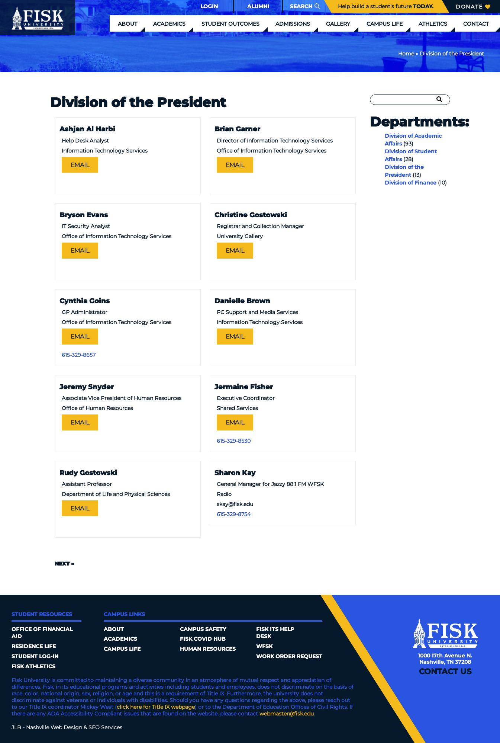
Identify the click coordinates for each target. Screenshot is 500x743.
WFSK (264, 646)
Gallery (338, 23)
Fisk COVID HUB (203, 638)
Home (406, 53)
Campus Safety (203, 629)
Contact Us (445, 671)
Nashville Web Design (54, 727)
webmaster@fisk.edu (286, 713)
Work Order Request (289, 656)
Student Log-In (35, 656)
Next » (64, 563)
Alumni (258, 6)
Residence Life (34, 646)
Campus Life (385, 23)
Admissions (292, 23)
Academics (169, 23)
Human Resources (208, 649)
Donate (473, 6)
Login (209, 6)
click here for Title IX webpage (156, 707)
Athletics (433, 23)
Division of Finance (410, 182)
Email (80, 165)
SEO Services (105, 727)
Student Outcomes (230, 23)
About (127, 23)
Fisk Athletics (33, 666)
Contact (476, 23)
